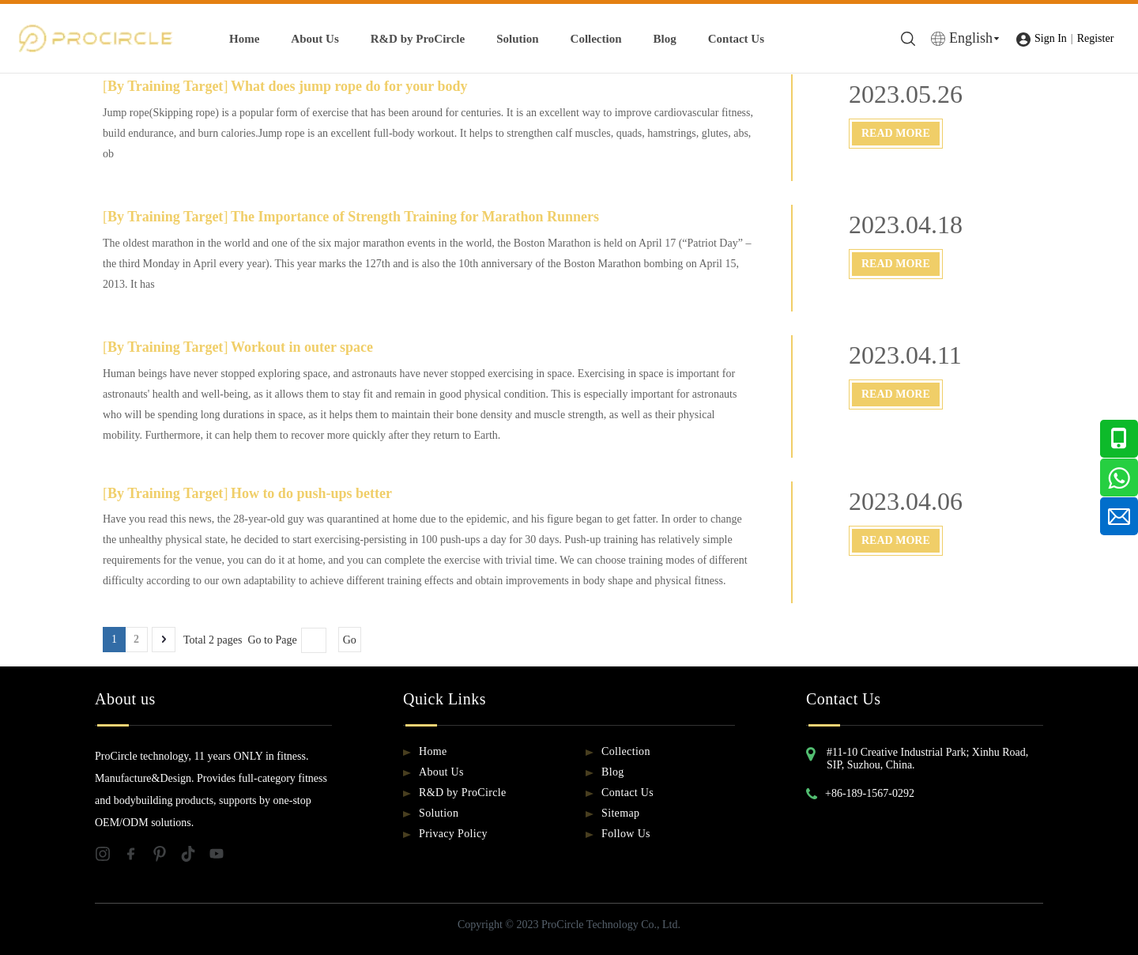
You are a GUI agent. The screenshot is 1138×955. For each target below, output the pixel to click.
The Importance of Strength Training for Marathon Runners (415, 217)
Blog (665, 38)
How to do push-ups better (311, 493)
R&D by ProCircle (418, 38)
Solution (517, 38)
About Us (314, 38)
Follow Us (625, 834)
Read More (895, 133)
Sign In (1050, 38)
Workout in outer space (302, 347)
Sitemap (620, 813)
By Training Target (165, 86)
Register (1095, 38)
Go (349, 640)
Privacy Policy (453, 834)
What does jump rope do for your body (349, 86)
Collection (596, 38)
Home (244, 38)
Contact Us (736, 38)
